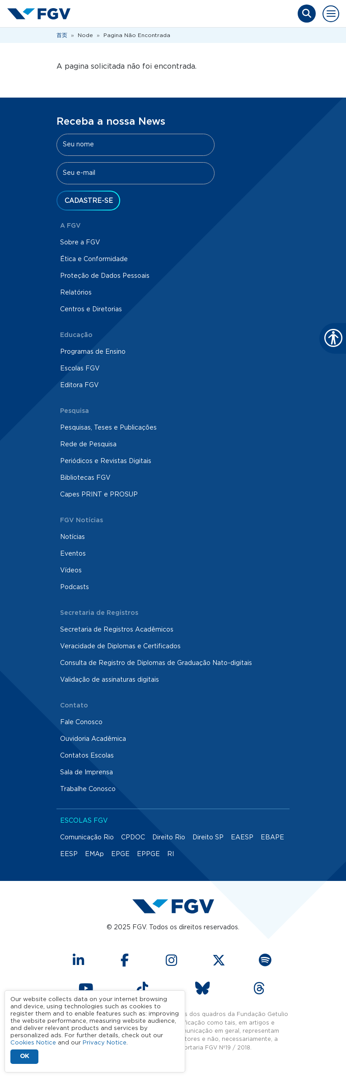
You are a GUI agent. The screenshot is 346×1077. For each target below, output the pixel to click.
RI (170, 854)
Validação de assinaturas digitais (109, 680)
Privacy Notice (104, 1043)
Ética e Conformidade (94, 259)
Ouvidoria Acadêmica (93, 739)
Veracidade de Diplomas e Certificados (120, 646)
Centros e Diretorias (91, 309)
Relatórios (76, 293)
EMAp (94, 854)
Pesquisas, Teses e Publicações (108, 428)
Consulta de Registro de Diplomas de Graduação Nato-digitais (156, 663)
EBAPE (272, 837)
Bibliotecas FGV (85, 478)
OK (24, 1056)
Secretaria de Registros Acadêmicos (116, 630)
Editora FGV (79, 385)
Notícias (72, 537)
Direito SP (208, 837)
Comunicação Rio (87, 837)
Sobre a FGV (80, 242)
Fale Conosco (81, 722)
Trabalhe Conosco (88, 789)
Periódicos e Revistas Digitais (105, 461)
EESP (69, 854)
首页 (61, 35)
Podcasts (74, 587)
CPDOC (133, 837)
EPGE (120, 854)
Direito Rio (168, 837)
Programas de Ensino (93, 352)
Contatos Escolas (87, 756)
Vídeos (71, 570)
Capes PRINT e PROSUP (99, 495)
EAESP (242, 837)
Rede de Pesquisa (88, 444)
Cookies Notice (33, 1043)
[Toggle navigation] (331, 13)
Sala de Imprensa (86, 772)
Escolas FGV (80, 368)
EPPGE (148, 854)
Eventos (73, 554)
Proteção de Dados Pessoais (105, 276)
